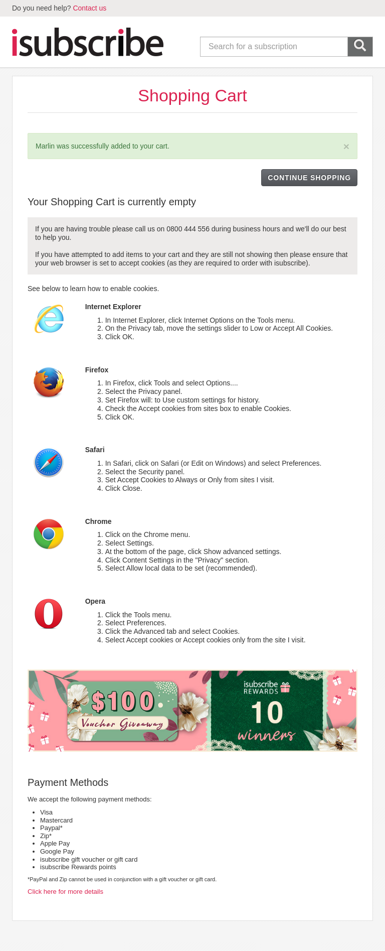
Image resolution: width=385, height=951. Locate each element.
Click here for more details (65, 891)
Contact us (89, 8)
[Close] (346, 146)
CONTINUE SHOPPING (309, 178)
